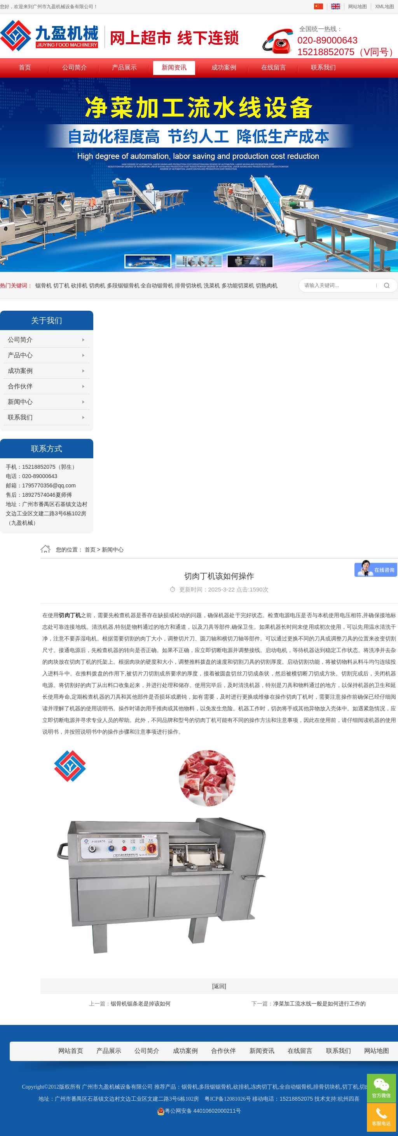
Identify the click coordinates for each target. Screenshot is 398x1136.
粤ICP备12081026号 (227, 1099)
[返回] (219, 986)
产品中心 (20, 355)
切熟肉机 (267, 285)
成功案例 (223, 67)
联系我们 (323, 67)
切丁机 (61, 285)
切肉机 (97, 285)
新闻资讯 (174, 67)
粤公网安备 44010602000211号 (199, 1111)
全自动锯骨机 (157, 285)
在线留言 (273, 67)
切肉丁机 (70, 615)
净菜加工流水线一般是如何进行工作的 (319, 1003)
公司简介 (74, 67)
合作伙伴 (20, 386)
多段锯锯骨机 (123, 285)
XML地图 (384, 6)
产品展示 (124, 67)
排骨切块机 (188, 285)
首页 (25, 67)
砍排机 (79, 285)
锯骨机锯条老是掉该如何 (141, 1003)
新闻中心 (20, 401)
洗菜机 (212, 285)
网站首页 (70, 1050)
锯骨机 (43, 285)
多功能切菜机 (238, 285)
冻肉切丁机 (264, 1087)
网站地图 (357, 6)
